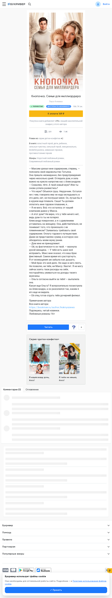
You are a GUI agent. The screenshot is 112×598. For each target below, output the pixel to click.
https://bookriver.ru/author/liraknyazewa (52, 307)
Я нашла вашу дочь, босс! (39, 379)
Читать (48, 327)
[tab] (12, 389)
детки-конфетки (48, 339)
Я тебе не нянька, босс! (68, 379)
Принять (56, 590)
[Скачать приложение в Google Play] (26, 570)
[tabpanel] (56, 418)
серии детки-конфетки (49, 138)
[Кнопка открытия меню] (3, 4)
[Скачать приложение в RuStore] (43, 570)
